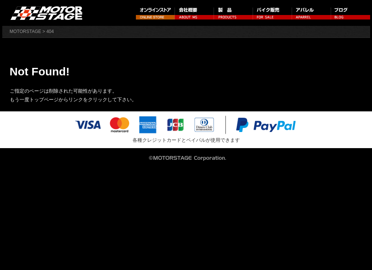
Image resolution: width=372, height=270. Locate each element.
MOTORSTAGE (25, 31)
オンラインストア (155, 13)
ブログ (350, 13)
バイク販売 (272, 13)
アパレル (311, 13)
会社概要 (194, 13)
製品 (233, 13)
